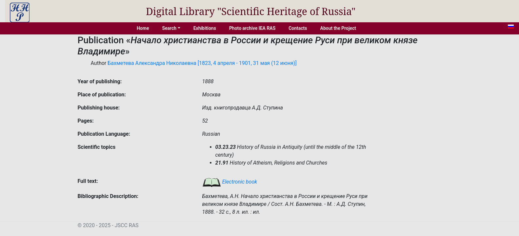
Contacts (298, 28)
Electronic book (229, 182)
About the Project (338, 28)
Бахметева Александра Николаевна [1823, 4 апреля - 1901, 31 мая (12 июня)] (202, 63)
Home (143, 28)
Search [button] (169, 28)
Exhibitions (204, 28)
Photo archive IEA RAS (252, 28)
